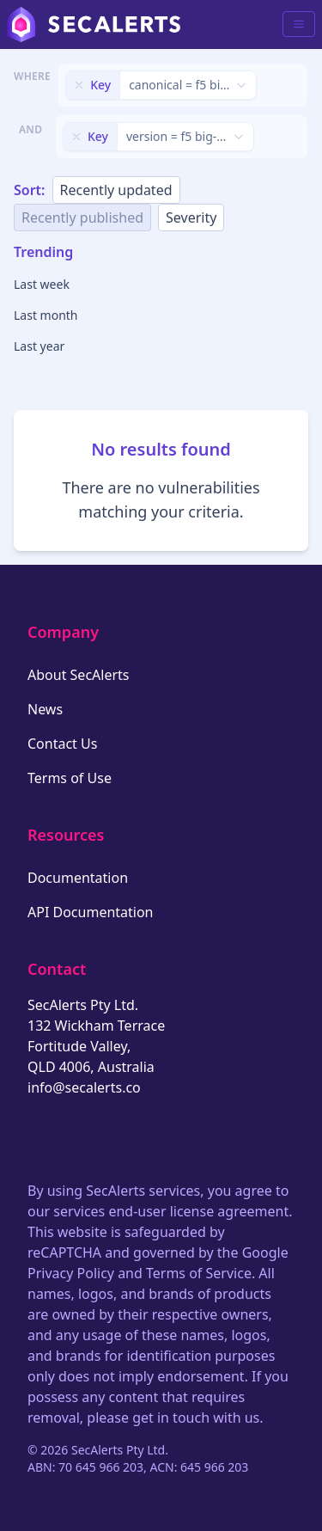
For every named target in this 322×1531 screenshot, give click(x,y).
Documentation (77, 877)
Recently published (82, 217)
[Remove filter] (79, 85)
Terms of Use (69, 778)
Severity (191, 217)
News (45, 709)
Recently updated (116, 190)
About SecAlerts (78, 674)
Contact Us (62, 743)
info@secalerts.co (84, 1087)
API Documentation (90, 912)
